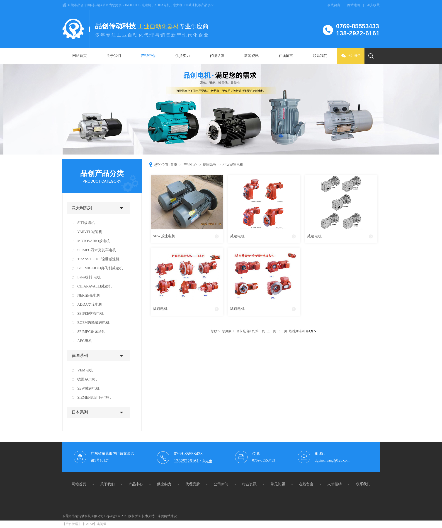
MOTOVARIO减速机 (93, 241)
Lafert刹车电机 (89, 277)
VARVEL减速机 (89, 232)
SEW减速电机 (88, 388)
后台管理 (72, 524)
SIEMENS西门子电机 (94, 397)
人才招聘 (334, 484)
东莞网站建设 (167, 516)
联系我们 (320, 56)
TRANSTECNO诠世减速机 (98, 259)
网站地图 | (357, 5)
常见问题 (278, 484)
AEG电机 (84, 341)
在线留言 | (337, 5)
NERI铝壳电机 (88, 295)
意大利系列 (82, 208)
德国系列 (80, 355)
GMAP (89, 524)
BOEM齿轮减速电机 (93, 322)
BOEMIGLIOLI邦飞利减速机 (100, 268)
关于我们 (114, 56)
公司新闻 (221, 484)
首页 (173, 165)
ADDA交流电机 (89, 304)
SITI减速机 (86, 223)
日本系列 (80, 412)
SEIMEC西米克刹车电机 (96, 250)
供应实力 (164, 484)
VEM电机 (85, 370)
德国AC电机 (87, 379)
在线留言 (286, 56)
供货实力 (182, 56)
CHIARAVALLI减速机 (94, 286)
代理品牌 (217, 56)
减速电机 (237, 236)
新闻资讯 (251, 56)
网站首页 (79, 56)
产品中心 (148, 56)
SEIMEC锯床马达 (91, 332)
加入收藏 (373, 5)
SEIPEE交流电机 (90, 313)
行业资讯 (249, 484)
